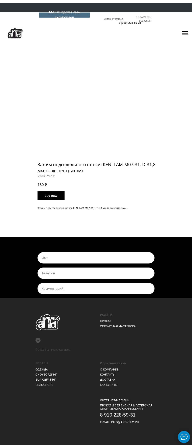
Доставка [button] (107, 379)
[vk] (38, 340)
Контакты (107, 374)
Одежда (41, 369)
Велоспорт (44, 384)
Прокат (105, 321)
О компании (109, 369)
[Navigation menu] (185, 33)
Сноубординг (46, 374)
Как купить (108, 384)
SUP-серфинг (45, 379)
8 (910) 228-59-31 (130, 22)
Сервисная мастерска (118, 326)
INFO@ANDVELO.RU (125, 422)
